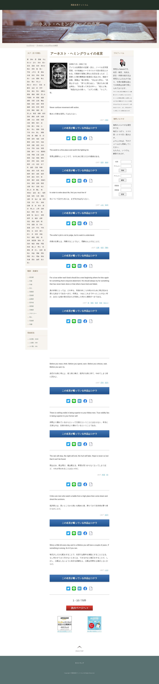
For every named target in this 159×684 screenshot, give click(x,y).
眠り (37, 212)
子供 (28, 132)
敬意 (34, 113)
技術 (33, 104)
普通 (28, 228)
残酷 (36, 135)
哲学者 (31, 302)
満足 (37, 237)
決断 (28, 120)
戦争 (28, 180)
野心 (39, 247)
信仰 (42, 161)
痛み (28, 69)
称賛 (28, 158)
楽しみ (29, 190)
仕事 (97, 247)
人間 (37, 209)
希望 (103, 475)
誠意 (31, 167)
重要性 (43, 151)
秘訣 (36, 218)
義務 (28, 107)
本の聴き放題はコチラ (94, 631)
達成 (37, 186)
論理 (37, 259)
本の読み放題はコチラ (64, 631)
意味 (33, 69)
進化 (37, 161)
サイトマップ (79, 663)
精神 (28, 174)
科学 (41, 88)
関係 (37, 97)
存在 (28, 183)
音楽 (40, 85)
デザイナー (33, 313)
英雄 (42, 75)
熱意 (33, 212)
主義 (28, 155)
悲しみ (43, 94)
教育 (42, 107)
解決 (28, 88)
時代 (37, 142)
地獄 (37, 139)
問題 (42, 243)
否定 (28, 221)
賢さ (37, 91)
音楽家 (31, 320)
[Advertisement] (79, 341)
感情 (28, 100)
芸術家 (31, 295)
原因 (37, 120)
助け (33, 186)
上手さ (34, 72)
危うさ (29, 62)
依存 (37, 66)
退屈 (33, 183)
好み (33, 132)
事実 (28, 142)
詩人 (30, 288)
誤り (34, 62)
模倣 (37, 243)
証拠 (42, 155)
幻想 (28, 123)
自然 (33, 142)
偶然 (37, 110)
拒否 (37, 107)
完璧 (33, 100)
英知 (37, 75)
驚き (33, 82)
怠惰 (37, 183)
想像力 (43, 180)
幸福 (37, 126)
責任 (33, 177)
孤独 (37, 129)
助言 (28, 161)
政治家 (31, 277)
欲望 (41, 250)
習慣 (42, 148)
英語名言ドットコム (79, 5)
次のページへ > (79, 608)
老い (28, 78)
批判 (106, 382)
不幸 (41, 224)
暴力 (41, 231)
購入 (33, 126)
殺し (37, 132)
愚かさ (29, 85)
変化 (28, 231)
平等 (28, 224)
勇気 (28, 250)
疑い (41, 69)
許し (36, 250)
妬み (28, 212)
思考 (102, 382)
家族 (28, 94)
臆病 (37, 78)
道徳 (42, 202)
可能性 (29, 97)
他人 (42, 186)
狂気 (28, 110)
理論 (37, 256)
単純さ (29, 193)
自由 (37, 148)
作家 (30, 281)
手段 (33, 148)
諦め (31, 59)
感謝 (42, 97)
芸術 (28, 116)
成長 (37, 174)
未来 (28, 240)
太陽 (28, 186)
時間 (28, 139)
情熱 (37, 158)
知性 (33, 196)
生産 (37, 170)
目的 (28, 243)
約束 (28, 247)
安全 (39, 62)
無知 (39, 240)
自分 (42, 145)
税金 (28, 170)
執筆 (106, 205)
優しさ (34, 247)
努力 (39, 205)
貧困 (33, 224)
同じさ (38, 82)
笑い (28, 263)
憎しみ (32, 209)
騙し (37, 190)
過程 (37, 94)
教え (42, 78)
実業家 (31, 292)
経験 (39, 113)
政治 (42, 170)
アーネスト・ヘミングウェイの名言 (65, 24)
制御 (41, 167)
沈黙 (28, 199)
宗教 (28, 151)
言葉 (42, 129)
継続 (33, 116)
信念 (37, 164)
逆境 (33, 107)
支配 (33, 145)
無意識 (34, 240)
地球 (43, 193)
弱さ (28, 253)
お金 (33, 78)
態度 (42, 183)
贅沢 (33, 174)
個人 (28, 129)
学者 (30, 284)
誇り (28, 234)
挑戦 (92, 303)
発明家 (31, 306)
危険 (28, 104)
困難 (42, 132)
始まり (106, 303)
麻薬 (33, 237)
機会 (42, 100)
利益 (33, 253)
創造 (37, 180)
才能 (28, 135)
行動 (106, 120)
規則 (37, 104)
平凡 (37, 228)
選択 (33, 180)
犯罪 (28, 218)
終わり (35, 85)
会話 (33, 88)
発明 (42, 215)
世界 (102, 162)
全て (42, 164)
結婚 (42, 116)
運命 (42, 72)
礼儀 (28, 259)
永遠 (28, 75)
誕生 (34, 193)
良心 (33, 256)
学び (28, 237)
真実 (28, 164)
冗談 (33, 158)
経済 (43, 113)
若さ (42, 259)
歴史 (33, 259)
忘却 (36, 231)
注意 (37, 196)
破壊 (28, 215)
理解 (106, 247)
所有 (33, 161)
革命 (28, 91)
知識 (28, 196)
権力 (37, 123)
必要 (41, 218)
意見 (28, 66)
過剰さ (43, 91)
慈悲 (37, 145)
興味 (33, 110)
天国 (28, 202)
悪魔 (39, 59)
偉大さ (43, 66)
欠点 (33, 120)
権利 (33, 123)
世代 (37, 177)
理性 (42, 253)
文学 (33, 228)
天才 (33, 202)
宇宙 (28, 72)
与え (44, 59)
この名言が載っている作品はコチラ (79, 128)
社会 (28, 148)
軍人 (30, 317)
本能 (41, 234)
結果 (37, 116)
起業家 (31, 299)
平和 (42, 228)
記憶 (37, 100)
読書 (28, 205)
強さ (36, 199)
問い (37, 202)
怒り (43, 62)
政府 (42, 174)
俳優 (30, 324)
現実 (42, 120)
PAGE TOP (79, 651)
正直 (37, 155)
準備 (33, 155)
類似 (42, 256)
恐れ (28, 82)
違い (39, 193)
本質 (36, 234)
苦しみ (29, 113)
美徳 (33, 221)
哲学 (44, 199)
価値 (106, 162)
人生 (102, 205)
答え (33, 129)
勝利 (42, 158)
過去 (33, 91)
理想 (28, 256)
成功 (33, 170)
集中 (33, 151)
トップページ (30, 45)
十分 (37, 151)
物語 (33, 243)
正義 (36, 167)
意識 (33, 66)
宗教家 (31, 310)
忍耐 (42, 209)
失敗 (100, 303)
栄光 (33, 75)
